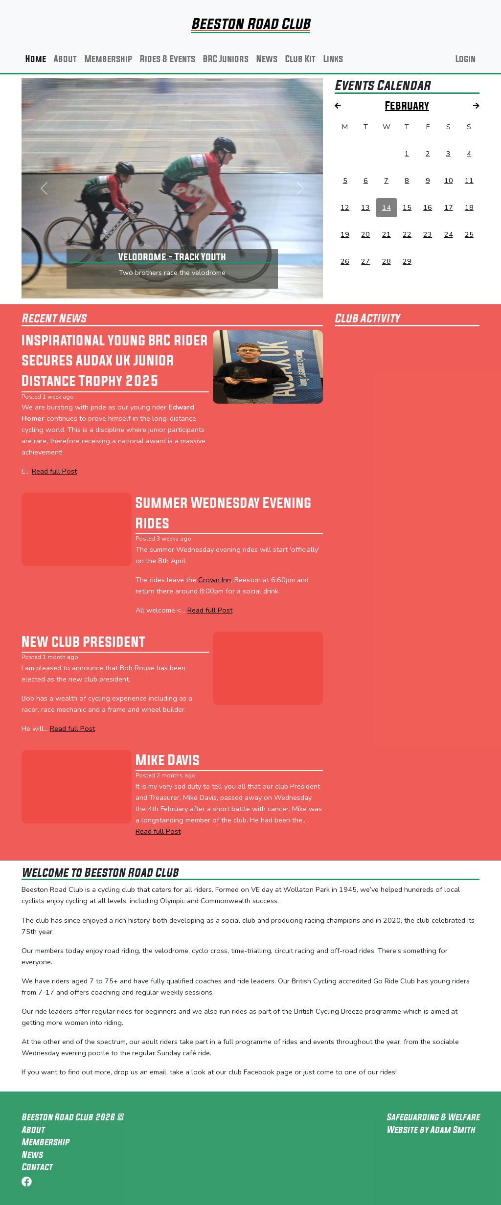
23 (427, 234)
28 (386, 261)
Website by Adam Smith (431, 1130)
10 (448, 180)
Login (465, 59)
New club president (83, 641)
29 (407, 261)
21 (386, 234)
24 (448, 234)
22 (407, 234)
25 (469, 234)
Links (333, 59)
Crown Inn (214, 580)
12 (345, 207)
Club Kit (300, 59)
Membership (108, 59)
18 (469, 207)
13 (365, 207)
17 (448, 207)
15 (407, 207)
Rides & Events (167, 59)
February (407, 105)
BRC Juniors (226, 59)
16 (427, 207)
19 (345, 234)
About (65, 59)
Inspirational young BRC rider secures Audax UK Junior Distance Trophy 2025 (115, 360)
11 (469, 180)
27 (365, 261)
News (266, 59)
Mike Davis (168, 760)
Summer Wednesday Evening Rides (223, 513)
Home (35, 59)
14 (386, 207)
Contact (37, 1167)
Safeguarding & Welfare (433, 1117)
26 (345, 261)
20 (365, 234)
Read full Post (54, 471)
